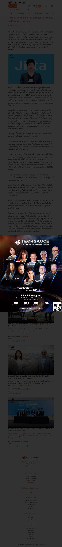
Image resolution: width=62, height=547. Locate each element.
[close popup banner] (60, 237)
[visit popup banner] (31, 273)
